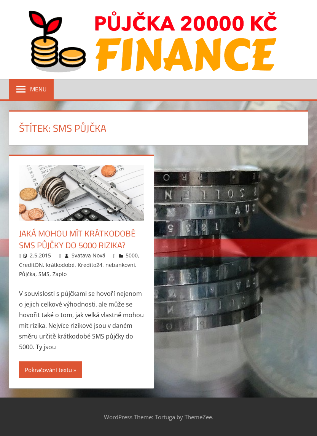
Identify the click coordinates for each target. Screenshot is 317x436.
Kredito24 (90, 264)
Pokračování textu (48, 370)
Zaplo (60, 274)
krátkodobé (60, 264)
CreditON (31, 264)
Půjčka (27, 274)
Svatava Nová (88, 255)
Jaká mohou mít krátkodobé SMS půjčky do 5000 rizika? (77, 239)
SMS (43, 274)
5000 (132, 255)
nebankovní (120, 264)
